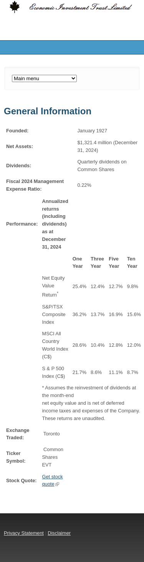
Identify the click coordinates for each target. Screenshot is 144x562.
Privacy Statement (24, 533)
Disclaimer (59, 533)
